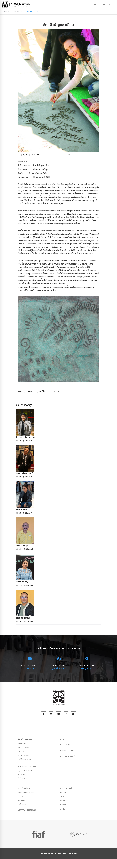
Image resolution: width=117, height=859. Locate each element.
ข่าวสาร (63, 739)
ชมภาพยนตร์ (65, 744)
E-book (63, 804)
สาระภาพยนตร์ (17, 11)
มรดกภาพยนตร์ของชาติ (27, 809)
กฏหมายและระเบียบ (25, 770)
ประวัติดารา (43, 391)
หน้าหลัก (6, 11)
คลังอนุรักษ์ (22, 751)
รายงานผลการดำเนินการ (27, 766)
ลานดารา (29, 391)
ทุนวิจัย (20, 796)
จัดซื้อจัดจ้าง (22, 778)
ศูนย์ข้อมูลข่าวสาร (24, 759)
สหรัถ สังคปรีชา (22, 509)
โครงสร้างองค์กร (24, 755)
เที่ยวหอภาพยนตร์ (67, 750)
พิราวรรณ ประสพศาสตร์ (25, 437)
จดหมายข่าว (64, 800)
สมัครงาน (21, 774)
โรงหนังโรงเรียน (24, 788)
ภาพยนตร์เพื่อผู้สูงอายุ (26, 792)
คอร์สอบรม (22, 804)
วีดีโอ (62, 796)
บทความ (63, 792)
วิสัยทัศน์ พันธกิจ (24, 747)
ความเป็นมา (22, 743)
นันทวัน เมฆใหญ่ (22, 581)
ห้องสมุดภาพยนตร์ (67, 756)
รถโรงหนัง (21, 800)
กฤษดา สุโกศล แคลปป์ (24, 473)
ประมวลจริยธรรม (24, 762)
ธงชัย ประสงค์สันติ (23, 617)
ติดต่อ (62, 809)
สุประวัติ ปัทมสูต (22, 545)
